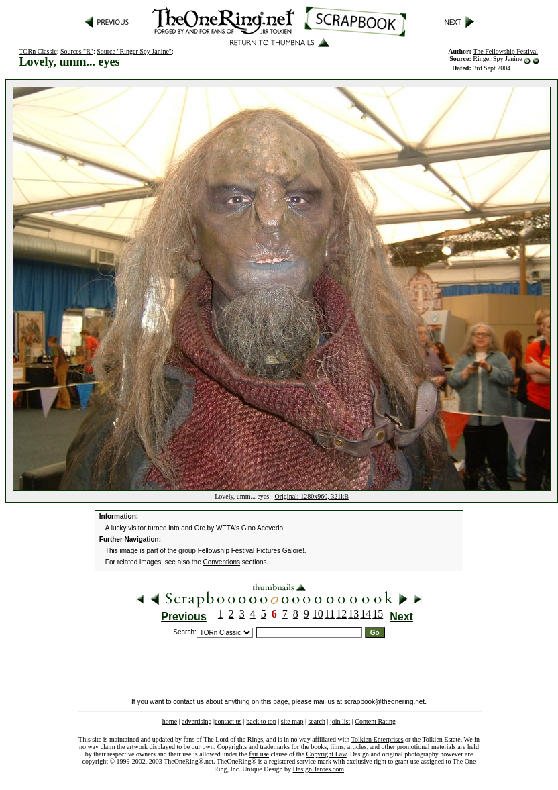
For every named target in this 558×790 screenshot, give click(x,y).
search (316, 721)
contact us (228, 721)
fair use (259, 754)
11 (330, 614)
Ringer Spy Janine (497, 58)
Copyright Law (326, 754)
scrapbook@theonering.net (384, 701)
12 (341, 614)
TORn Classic (37, 51)
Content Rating (375, 721)
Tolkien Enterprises (377, 739)
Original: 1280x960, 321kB (312, 496)
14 (365, 614)
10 (318, 614)
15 (377, 614)
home (169, 721)
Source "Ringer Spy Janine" (134, 51)
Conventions (222, 562)
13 (353, 614)
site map (292, 721)
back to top (261, 721)
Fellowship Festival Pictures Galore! (251, 550)
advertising (196, 721)
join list (340, 721)
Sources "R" (76, 51)
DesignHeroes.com (318, 769)
